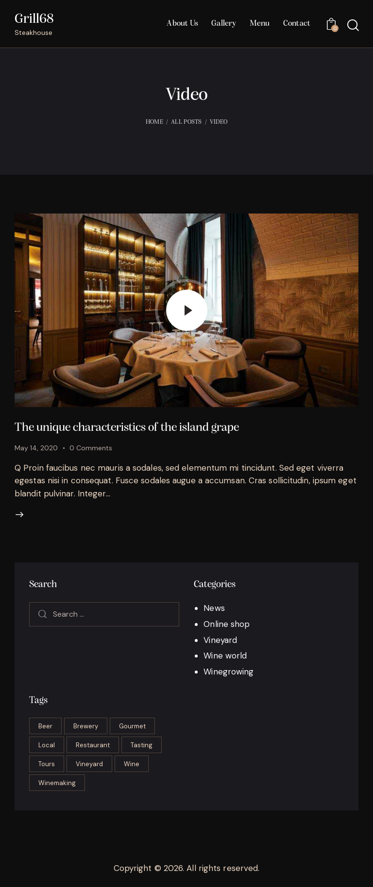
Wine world (225, 655)
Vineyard (220, 640)
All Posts (186, 122)
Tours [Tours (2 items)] (46, 764)
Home (154, 122)
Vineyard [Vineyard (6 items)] (89, 764)
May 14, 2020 (36, 448)
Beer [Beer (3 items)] (45, 726)
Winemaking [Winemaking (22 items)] (57, 783)
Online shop (226, 624)
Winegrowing (228, 671)
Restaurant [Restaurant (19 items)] (93, 745)
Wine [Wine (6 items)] (131, 764)
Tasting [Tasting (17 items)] (142, 745)
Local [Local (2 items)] (46, 745)
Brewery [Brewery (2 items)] (85, 726)
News (213, 608)
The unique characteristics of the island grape (127, 428)
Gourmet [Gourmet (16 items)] (132, 726)
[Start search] (352, 25)
